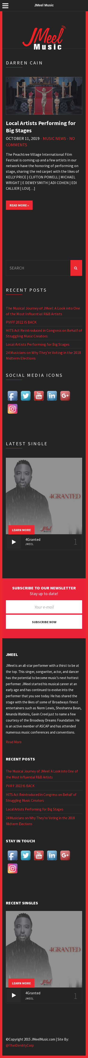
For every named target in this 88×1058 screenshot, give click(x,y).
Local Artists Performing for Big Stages (37, 344)
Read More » (19, 205)
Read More (14, 742)
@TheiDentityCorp (20, 1045)
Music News (54, 138)
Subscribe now (44, 622)
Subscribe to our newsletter (44, 588)
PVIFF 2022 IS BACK (21, 322)
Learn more (21, 530)
